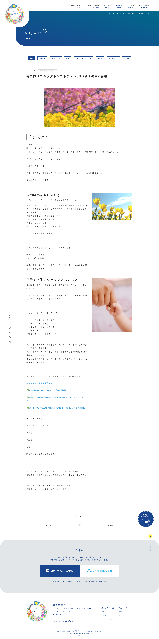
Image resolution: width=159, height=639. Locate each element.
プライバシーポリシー (108, 619)
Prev (48, 526)
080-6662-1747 (64, 611)
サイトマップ (122, 619)
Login (80, 636)
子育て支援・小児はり (83, 58)
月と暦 (99, 58)
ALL (31, 58)
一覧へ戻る (79, 525)
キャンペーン (113, 58)
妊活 (67, 58)
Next (110, 526)
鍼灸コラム (56, 58)
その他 (126, 58)
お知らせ (42, 58)
